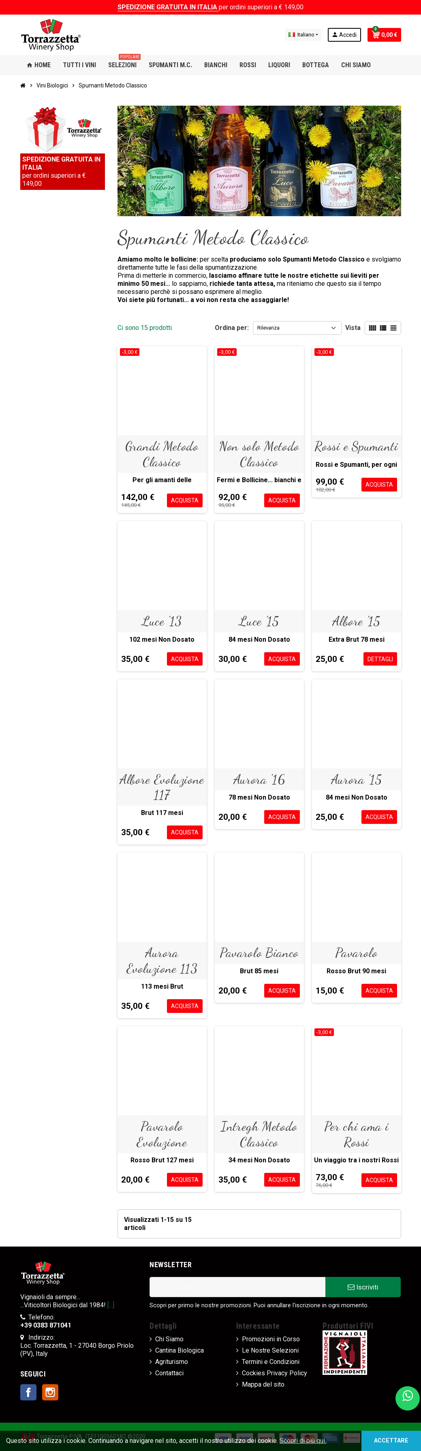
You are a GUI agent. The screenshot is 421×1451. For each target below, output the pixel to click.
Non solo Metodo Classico (259, 453)
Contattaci (169, 1373)
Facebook (28, 1392)
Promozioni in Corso (271, 1339)
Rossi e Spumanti (356, 446)
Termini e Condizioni (270, 1362)
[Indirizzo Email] (237, 1287)
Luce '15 (259, 621)
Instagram (50, 1392)
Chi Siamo (169, 1339)
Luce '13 (162, 621)
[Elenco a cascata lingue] (303, 35)
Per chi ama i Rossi (356, 1134)
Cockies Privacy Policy (274, 1373)
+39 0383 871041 (45, 1325)
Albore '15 (356, 621)
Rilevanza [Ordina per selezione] (268, 328)
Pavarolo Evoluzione (162, 1134)
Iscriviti (363, 1287)
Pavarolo (356, 952)
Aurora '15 (356, 779)
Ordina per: (232, 328)
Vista (353, 328)
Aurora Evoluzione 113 (162, 960)
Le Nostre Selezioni (270, 1350)
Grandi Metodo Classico (161, 453)
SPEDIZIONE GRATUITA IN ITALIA (168, 7)
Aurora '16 (259, 779)
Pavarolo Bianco (259, 952)
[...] (110, 1305)
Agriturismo (171, 1362)
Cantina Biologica (179, 1350)
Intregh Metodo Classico (259, 1134)
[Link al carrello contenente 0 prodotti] (384, 35)
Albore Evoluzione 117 (162, 787)
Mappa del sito (263, 1384)
